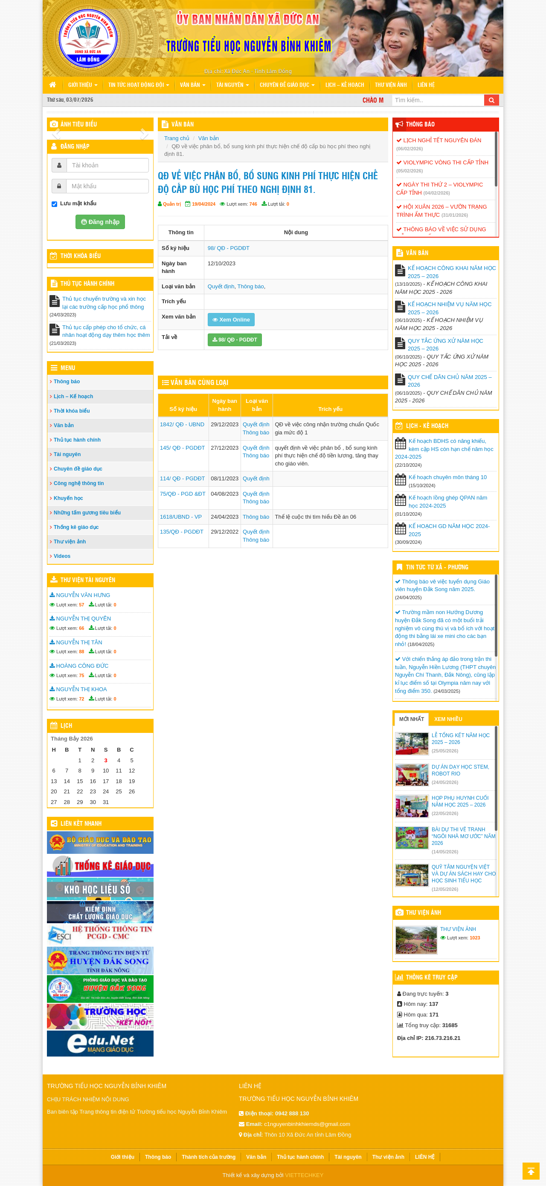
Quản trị (172, 204)
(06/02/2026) (409, 148)
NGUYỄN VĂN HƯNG (79, 595)
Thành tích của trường (208, 1157)
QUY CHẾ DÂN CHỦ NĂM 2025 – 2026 (450, 381)
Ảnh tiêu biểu (79, 125)
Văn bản (193, 85)
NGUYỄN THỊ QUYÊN (80, 618)
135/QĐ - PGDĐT (181, 531)
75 (81, 675)
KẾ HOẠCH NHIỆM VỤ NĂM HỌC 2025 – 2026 (450, 308)
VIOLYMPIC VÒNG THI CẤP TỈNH (442, 162)
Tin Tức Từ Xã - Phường (437, 568)
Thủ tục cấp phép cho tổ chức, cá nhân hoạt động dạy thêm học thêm (106, 331)
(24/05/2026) (445, 782)
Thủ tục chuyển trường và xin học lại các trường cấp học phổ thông (104, 303)
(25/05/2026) (445, 750)
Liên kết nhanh (81, 824)
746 (253, 204)
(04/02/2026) (437, 192)
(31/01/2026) (454, 215)
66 (81, 628)
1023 (475, 937)
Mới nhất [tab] (411, 719)
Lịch (66, 726)
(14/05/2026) (445, 851)
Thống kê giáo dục (76, 527)
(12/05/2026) (445, 889)
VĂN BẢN (182, 125)
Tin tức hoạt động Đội (138, 85)
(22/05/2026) (445, 813)
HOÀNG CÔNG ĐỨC (78, 666)
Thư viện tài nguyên (88, 580)
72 (81, 698)
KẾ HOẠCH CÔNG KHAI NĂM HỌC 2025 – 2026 (452, 272)
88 (81, 651)
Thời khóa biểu (72, 411)
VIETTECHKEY (304, 1175)
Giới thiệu (83, 85)
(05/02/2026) (409, 170)
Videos (62, 556)
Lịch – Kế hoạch (344, 85)
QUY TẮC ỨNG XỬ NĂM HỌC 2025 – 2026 (445, 345)
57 (81, 604)
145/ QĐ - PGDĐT (182, 448)
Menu (68, 368)
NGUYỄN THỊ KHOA (78, 689)
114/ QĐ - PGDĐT (182, 478)
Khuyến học (68, 498)
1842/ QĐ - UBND (182, 424)
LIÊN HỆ (426, 85)
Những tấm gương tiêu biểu (87, 513)
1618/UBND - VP (181, 517)
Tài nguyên (232, 85)
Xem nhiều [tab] (448, 719)
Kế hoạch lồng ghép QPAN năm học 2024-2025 (448, 501)
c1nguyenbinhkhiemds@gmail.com (307, 1124)
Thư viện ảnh (391, 85)
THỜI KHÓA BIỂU (81, 256)
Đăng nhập (75, 147)
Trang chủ (176, 138)
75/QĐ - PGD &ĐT (183, 494)
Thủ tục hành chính (87, 284)
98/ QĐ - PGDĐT (229, 248)
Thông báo (67, 382)
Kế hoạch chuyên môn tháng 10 (448, 477)
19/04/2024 (203, 204)
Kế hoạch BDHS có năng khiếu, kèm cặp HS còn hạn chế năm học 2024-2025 (444, 449)
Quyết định (221, 286)
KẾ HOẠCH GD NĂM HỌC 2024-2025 (449, 530)
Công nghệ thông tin (79, 483)
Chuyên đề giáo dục (287, 85)
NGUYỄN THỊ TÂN (75, 642)
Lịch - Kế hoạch (427, 426)
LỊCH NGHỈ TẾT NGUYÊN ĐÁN (438, 140)
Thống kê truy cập (432, 978)
